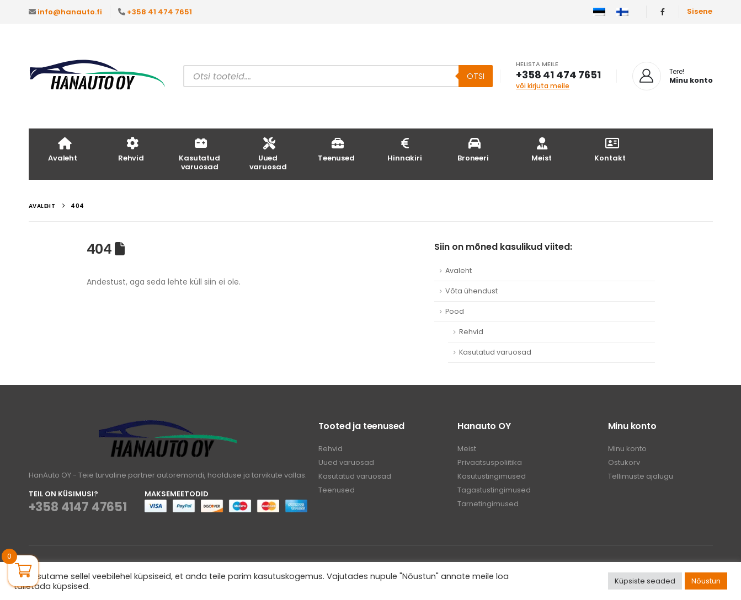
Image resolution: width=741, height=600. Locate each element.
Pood (454, 311)
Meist (541, 149)
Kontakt (609, 149)
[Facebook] (662, 11)
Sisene (700, 11)
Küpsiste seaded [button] (645, 581)
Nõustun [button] (706, 581)
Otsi (475, 76)
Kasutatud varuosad (199, 153)
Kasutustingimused (491, 476)
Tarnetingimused (488, 504)
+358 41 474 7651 (159, 12)
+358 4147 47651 (78, 507)
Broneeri (473, 149)
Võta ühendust (471, 291)
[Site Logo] (98, 76)
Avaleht (62, 149)
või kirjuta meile (542, 85)
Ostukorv (624, 462)
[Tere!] (672, 76)
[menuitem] (599, 12)
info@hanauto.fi (70, 12)
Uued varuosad (268, 153)
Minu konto (627, 448)
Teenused (336, 149)
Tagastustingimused (494, 490)
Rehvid (131, 149)
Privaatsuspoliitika (489, 462)
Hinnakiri (404, 149)
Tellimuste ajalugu (640, 476)
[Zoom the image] (168, 426)
